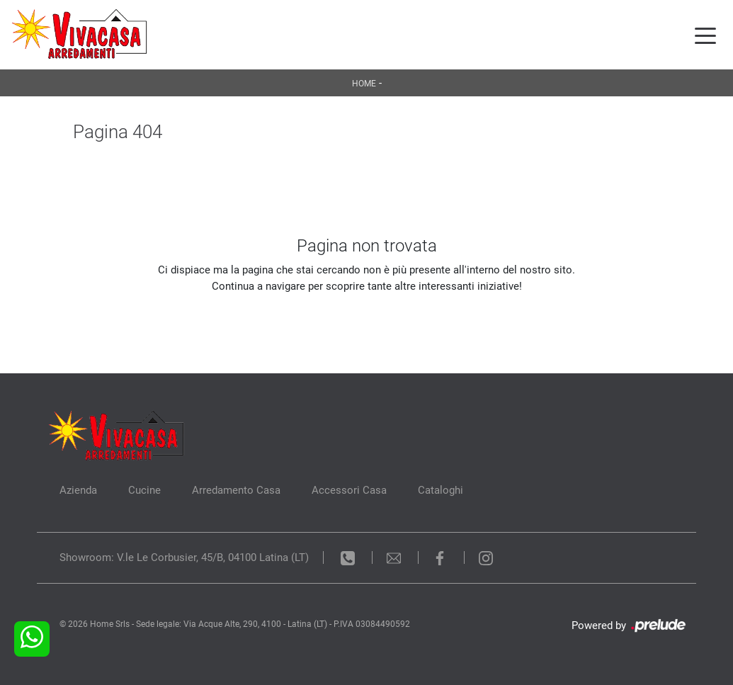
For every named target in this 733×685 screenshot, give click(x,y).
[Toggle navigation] (705, 35)
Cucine (144, 490)
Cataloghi (440, 490)
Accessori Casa (349, 490)
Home (364, 84)
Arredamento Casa (236, 490)
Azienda (78, 490)
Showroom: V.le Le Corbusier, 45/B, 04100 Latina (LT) (184, 557)
